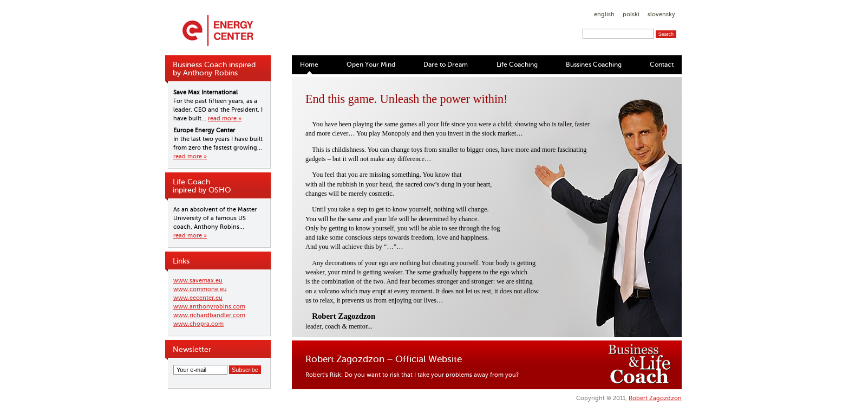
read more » (224, 118)
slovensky (661, 14)
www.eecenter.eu (198, 297)
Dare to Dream (445, 64)
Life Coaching (517, 64)
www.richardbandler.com (209, 315)
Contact (662, 64)
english (604, 14)
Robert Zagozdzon (655, 398)
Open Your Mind (371, 64)
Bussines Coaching (594, 64)
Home (309, 64)
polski (631, 14)
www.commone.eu (200, 289)
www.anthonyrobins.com (209, 306)
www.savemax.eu (198, 280)
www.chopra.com (198, 323)
